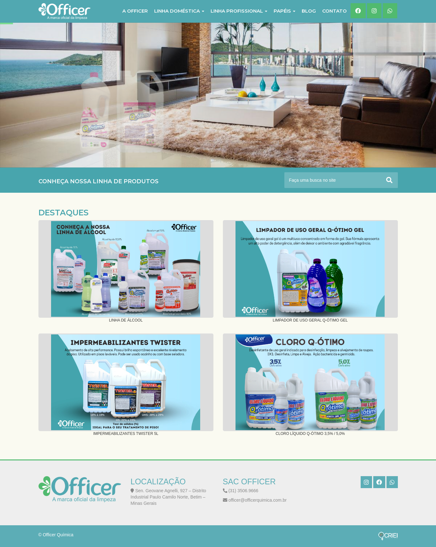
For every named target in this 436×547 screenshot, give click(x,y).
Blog (309, 11)
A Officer (135, 11)
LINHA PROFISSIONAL (239, 11)
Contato (334, 11)
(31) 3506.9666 (241, 490)
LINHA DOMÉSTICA (179, 11)
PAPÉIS (284, 11)
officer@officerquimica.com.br (255, 500)
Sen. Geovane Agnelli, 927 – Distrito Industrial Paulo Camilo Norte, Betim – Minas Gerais (168, 497)
